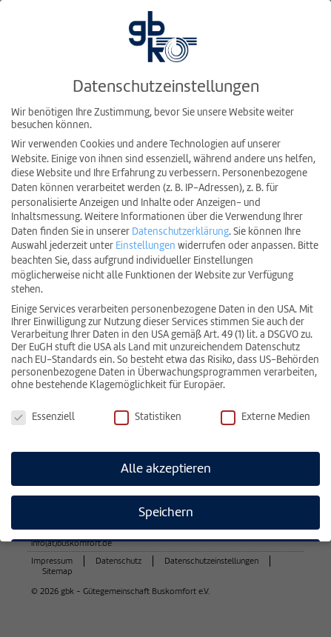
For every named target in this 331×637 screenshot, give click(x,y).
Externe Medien (265, 415)
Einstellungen (145, 244)
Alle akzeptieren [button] (166, 466)
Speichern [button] (165, 509)
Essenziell (43, 415)
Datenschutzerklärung (180, 229)
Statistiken (147, 415)
